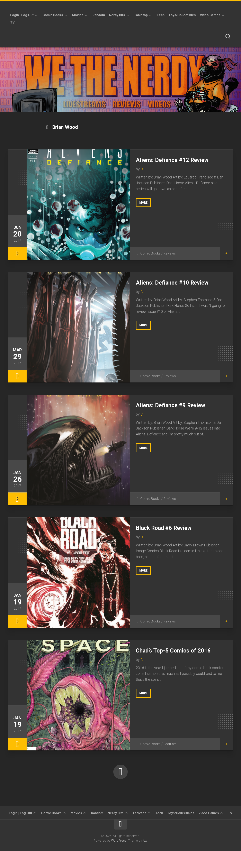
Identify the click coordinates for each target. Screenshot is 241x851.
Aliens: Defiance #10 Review (177, 282)
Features (171, 744)
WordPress (118, 840)
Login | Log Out (22, 15)
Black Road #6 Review (168, 527)
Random (98, 15)
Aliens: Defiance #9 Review (176, 405)
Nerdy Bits (117, 15)
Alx (145, 840)
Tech (160, 15)
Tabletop (141, 15)
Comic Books (53, 15)
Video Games (210, 15)
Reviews (171, 253)
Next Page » (120, 772)
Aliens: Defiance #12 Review (177, 160)
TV (12, 22)
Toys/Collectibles (182, 15)
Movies (77, 15)
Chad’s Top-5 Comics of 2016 (179, 650)
